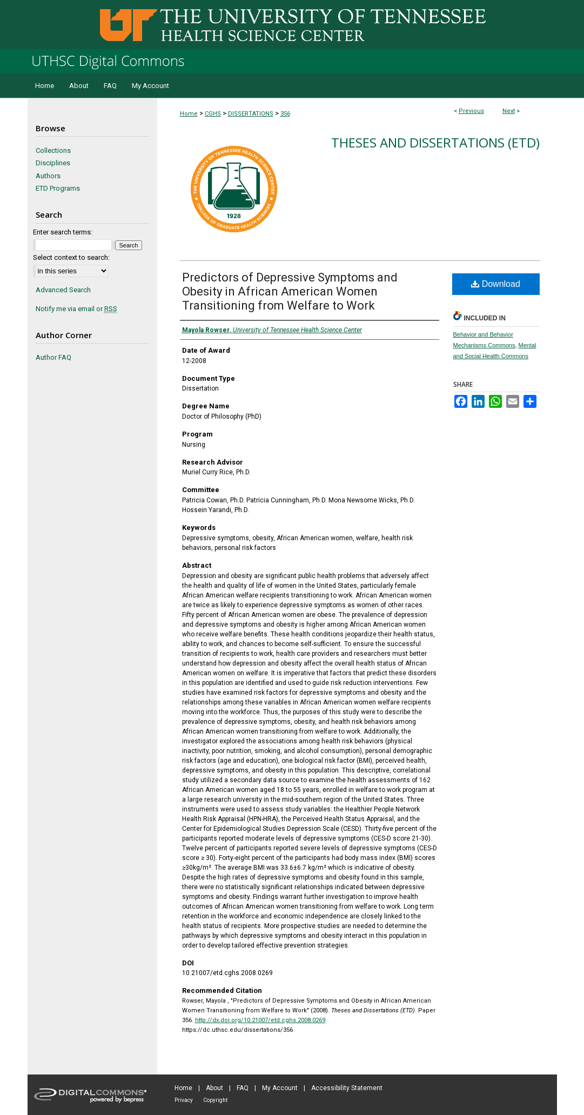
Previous (471, 111)
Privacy (183, 1100)
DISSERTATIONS (250, 113)
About (214, 1088)
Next (508, 111)
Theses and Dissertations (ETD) (435, 142)
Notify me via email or (76, 309)
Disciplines (53, 163)
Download (495, 283)
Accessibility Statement (346, 1088)
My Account (280, 1088)
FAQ (243, 1088)
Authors (48, 176)
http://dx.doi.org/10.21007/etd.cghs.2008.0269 (260, 1020)
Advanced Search (63, 290)
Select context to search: (71, 257)
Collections (53, 150)
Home (189, 113)
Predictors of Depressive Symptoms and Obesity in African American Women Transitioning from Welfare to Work (290, 291)
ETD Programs (58, 188)
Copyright (215, 1100)
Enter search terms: (62, 232)
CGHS (213, 113)
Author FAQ (53, 357)
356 (285, 113)
